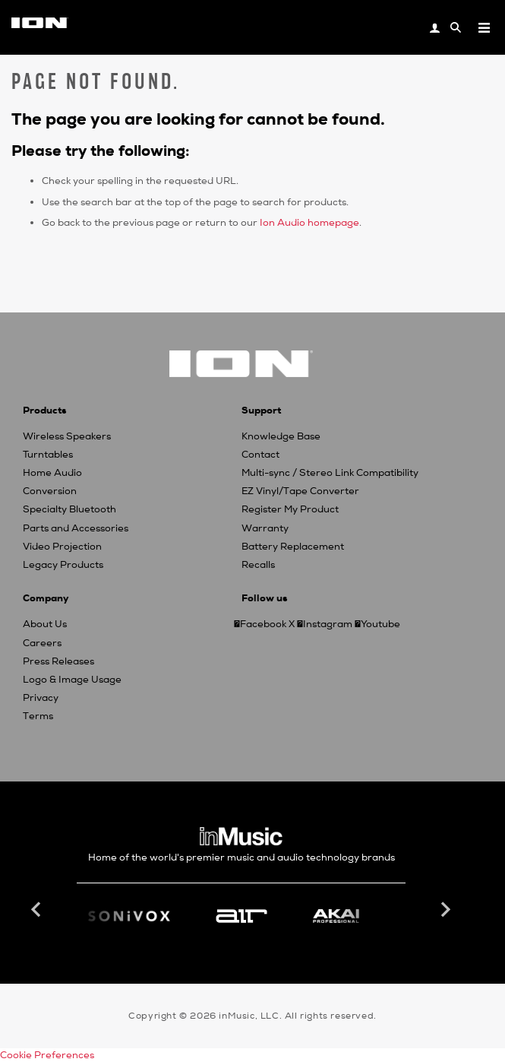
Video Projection (62, 547)
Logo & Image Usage (72, 680)
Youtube (380, 624)
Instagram (327, 624)
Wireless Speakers (67, 436)
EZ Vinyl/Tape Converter (300, 491)
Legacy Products (63, 565)
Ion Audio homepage (309, 223)
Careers (42, 643)
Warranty (265, 528)
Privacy (40, 698)
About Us (45, 624)
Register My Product (290, 509)
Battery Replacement (292, 547)
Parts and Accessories (75, 528)
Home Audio (52, 473)
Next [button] (444, 910)
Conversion (50, 491)
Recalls (258, 565)
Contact (260, 455)
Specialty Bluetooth (69, 509)
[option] (241, 916)
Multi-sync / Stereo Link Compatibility (329, 473)
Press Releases (58, 661)
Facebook (263, 624)
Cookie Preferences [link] (47, 1055)
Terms (38, 716)
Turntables (48, 455)
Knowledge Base (280, 436)
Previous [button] (38, 910)
